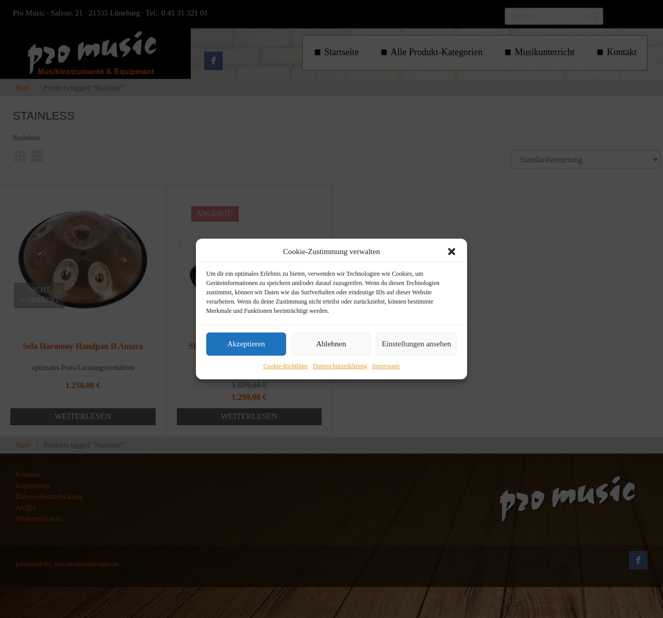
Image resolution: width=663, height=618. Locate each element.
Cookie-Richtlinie (285, 366)
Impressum (386, 366)
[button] (451, 251)
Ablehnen (331, 344)
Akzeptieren (246, 344)
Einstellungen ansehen (416, 344)
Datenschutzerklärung (340, 366)
